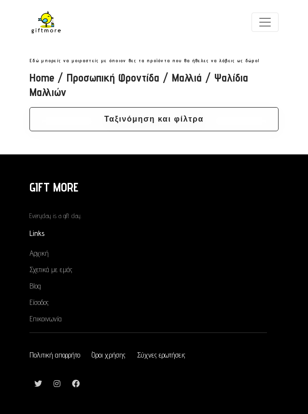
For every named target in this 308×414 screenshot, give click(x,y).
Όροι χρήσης (109, 354)
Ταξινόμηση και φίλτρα (154, 119)
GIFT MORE (53, 186)
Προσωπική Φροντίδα (113, 77)
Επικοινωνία (45, 318)
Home (41, 77)
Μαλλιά (187, 77)
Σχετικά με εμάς (50, 269)
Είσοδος (39, 302)
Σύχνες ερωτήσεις (161, 354)
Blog (35, 285)
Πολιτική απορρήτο (54, 354)
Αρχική (39, 253)
